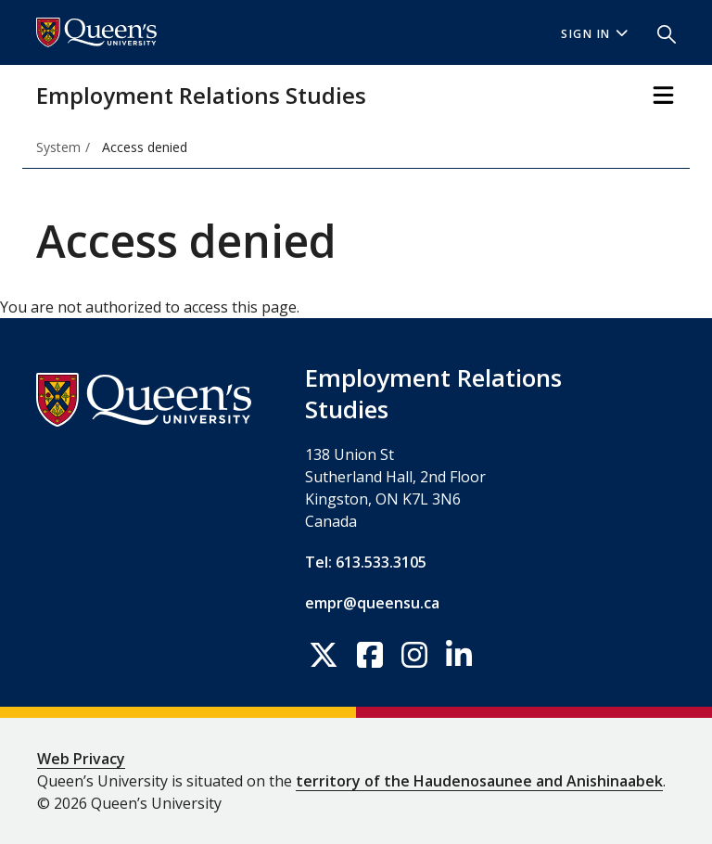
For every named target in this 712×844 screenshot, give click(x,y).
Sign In (594, 34)
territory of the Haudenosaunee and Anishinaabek (479, 781)
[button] (659, 32)
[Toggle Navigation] (663, 95)
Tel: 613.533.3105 (365, 562)
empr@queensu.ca (372, 603)
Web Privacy (81, 758)
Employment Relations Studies (201, 95)
